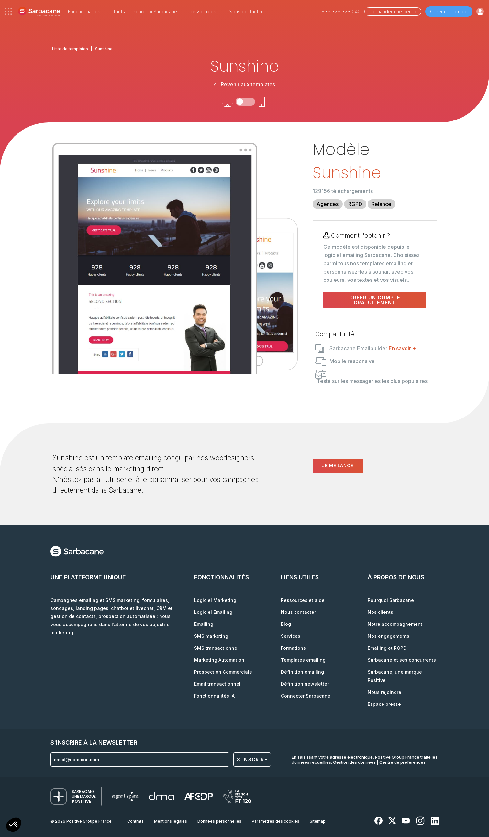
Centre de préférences (402, 762)
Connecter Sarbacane (305, 696)
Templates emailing (303, 660)
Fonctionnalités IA (214, 696)
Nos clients (380, 612)
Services (290, 636)
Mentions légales (170, 821)
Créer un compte (449, 11)
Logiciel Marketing (215, 600)
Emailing (203, 624)
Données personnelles (219, 821)
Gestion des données (354, 762)
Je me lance (337, 465)
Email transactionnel (217, 684)
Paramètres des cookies (275, 821)
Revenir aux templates (244, 84)
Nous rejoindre (384, 692)
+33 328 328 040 (341, 11)
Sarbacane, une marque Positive (395, 676)
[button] (13, 825)
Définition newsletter (305, 684)
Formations (293, 648)
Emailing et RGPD (387, 648)
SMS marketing (211, 636)
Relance (381, 204)
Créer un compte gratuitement (374, 300)
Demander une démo (393, 11)
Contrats (135, 821)
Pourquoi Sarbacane (391, 600)
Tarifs (119, 11)
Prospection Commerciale (223, 672)
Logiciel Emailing (213, 612)
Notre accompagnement (395, 624)
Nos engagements (388, 636)
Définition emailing (302, 672)
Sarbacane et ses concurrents (402, 660)
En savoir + (402, 348)
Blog (286, 624)
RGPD (355, 204)
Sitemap (318, 821)
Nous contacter (246, 11)
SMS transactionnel (216, 648)
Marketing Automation (219, 660)
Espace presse (384, 704)
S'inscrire (252, 759)
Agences (328, 204)
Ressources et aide (303, 600)
